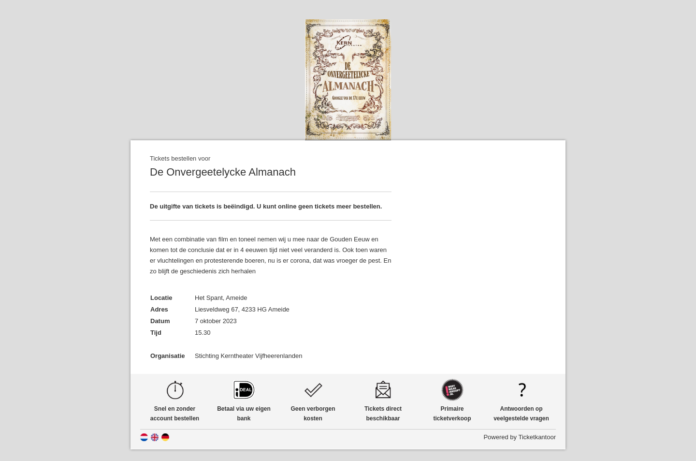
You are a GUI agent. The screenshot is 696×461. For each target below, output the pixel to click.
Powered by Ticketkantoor (519, 437)
